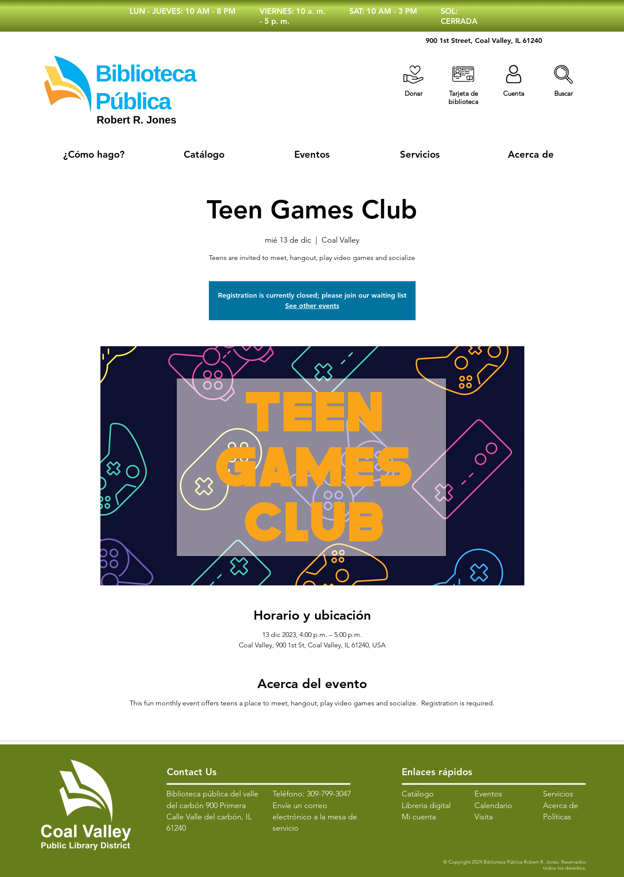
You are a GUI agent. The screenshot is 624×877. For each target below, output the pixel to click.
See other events (312, 306)
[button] (563, 74)
